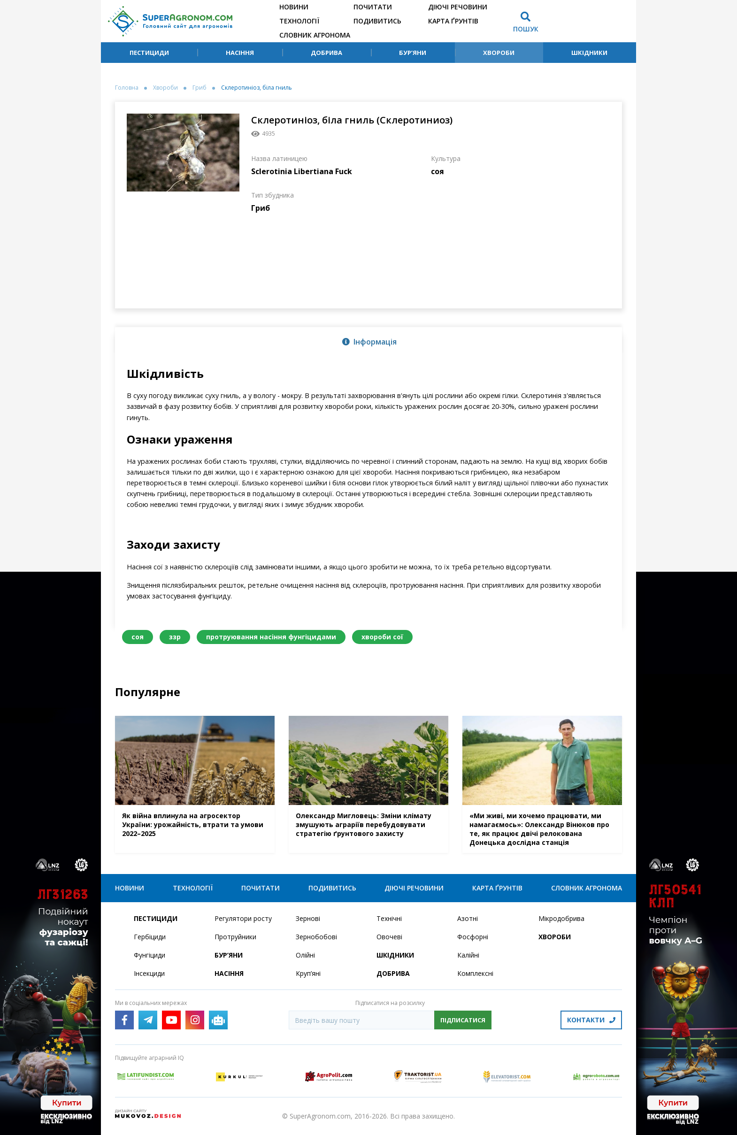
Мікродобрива (561, 918)
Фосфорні (472, 936)
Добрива (326, 52)
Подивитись (377, 20)
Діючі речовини (457, 6)
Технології (299, 20)
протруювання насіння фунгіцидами (271, 636)
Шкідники (589, 52)
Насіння (240, 52)
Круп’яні (308, 973)
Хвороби (498, 52)
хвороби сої (382, 636)
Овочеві (389, 936)
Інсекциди (149, 973)
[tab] (368, 341)
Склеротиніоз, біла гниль (256, 88)
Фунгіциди (149, 955)
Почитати (372, 6)
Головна (126, 88)
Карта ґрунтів (453, 20)
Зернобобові (316, 936)
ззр (175, 636)
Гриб (199, 88)
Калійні (468, 955)
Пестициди (149, 52)
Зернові (308, 918)
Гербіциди (150, 936)
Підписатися (462, 1020)
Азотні (467, 918)
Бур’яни (412, 52)
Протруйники (235, 936)
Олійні (305, 955)
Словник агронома (314, 35)
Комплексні (475, 973)
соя (137, 636)
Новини (293, 6)
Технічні (389, 918)
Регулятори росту (243, 918)
